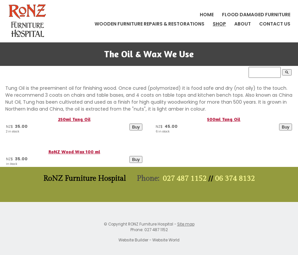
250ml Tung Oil (74, 119)
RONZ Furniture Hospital (150, 224)
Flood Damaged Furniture (256, 14)
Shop (219, 24)
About (242, 24)
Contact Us (274, 24)
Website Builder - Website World (149, 240)
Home (207, 14)
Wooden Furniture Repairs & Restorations (149, 24)
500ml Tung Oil (223, 119)
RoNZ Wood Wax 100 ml (74, 151)
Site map (185, 224)
